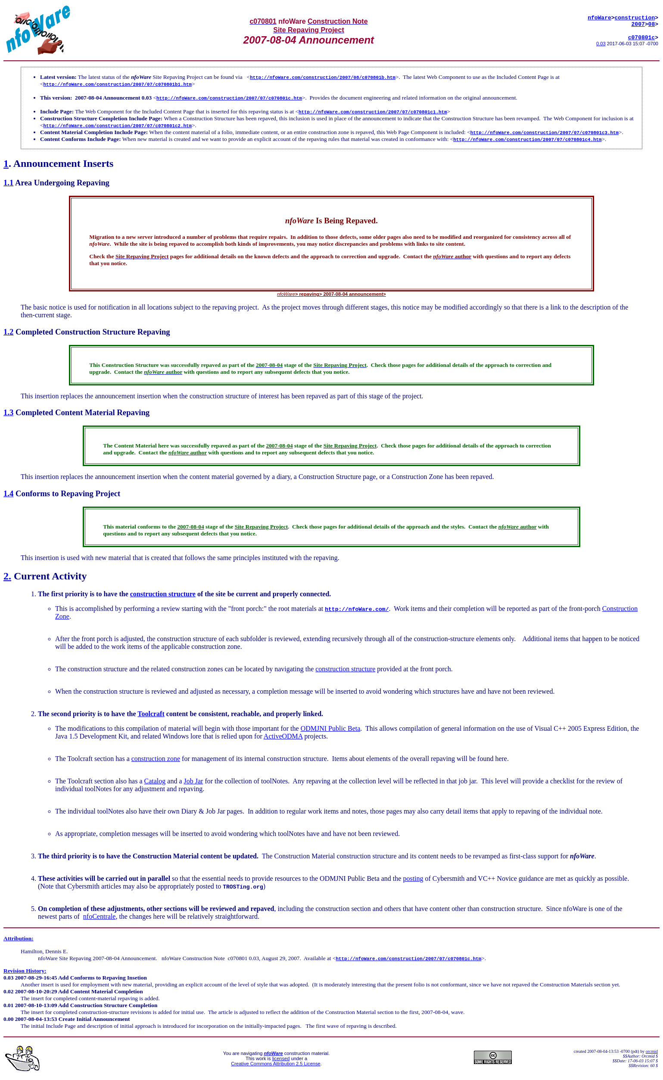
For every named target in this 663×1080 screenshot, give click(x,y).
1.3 (8, 412)
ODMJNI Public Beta (331, 728)
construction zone (155, 758)
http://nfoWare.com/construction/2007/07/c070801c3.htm (544, 132)
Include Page (56, 111)
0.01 (8, 1005)
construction (635, 16)
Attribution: (18, 938)
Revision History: (25, 970)
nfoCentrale (99, 916)
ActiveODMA (283, 736)
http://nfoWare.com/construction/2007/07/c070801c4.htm (527, 139)
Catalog (155, 781)
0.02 (8, 991)
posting (413, 878)
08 (651, 24)
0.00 (8, 1019)
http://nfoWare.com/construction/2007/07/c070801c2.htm (118, 125)
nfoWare (599, 16)
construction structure (163, 594)
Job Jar (193, 781)
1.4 (8, 493)
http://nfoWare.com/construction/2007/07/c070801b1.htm (118, 84)
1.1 (8, 182)
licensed (281, 1058)
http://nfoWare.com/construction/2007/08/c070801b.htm (322, 77)
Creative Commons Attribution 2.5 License (275, 1063)
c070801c (641, 39)
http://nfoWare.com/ (357, 609)
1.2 (8, 331)
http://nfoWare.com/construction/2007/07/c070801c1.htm (373, 111)
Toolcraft (151, 713)
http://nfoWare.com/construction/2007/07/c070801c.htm (229, 97)
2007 (638, 24)
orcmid (652, 1051)
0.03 (601, 45)
